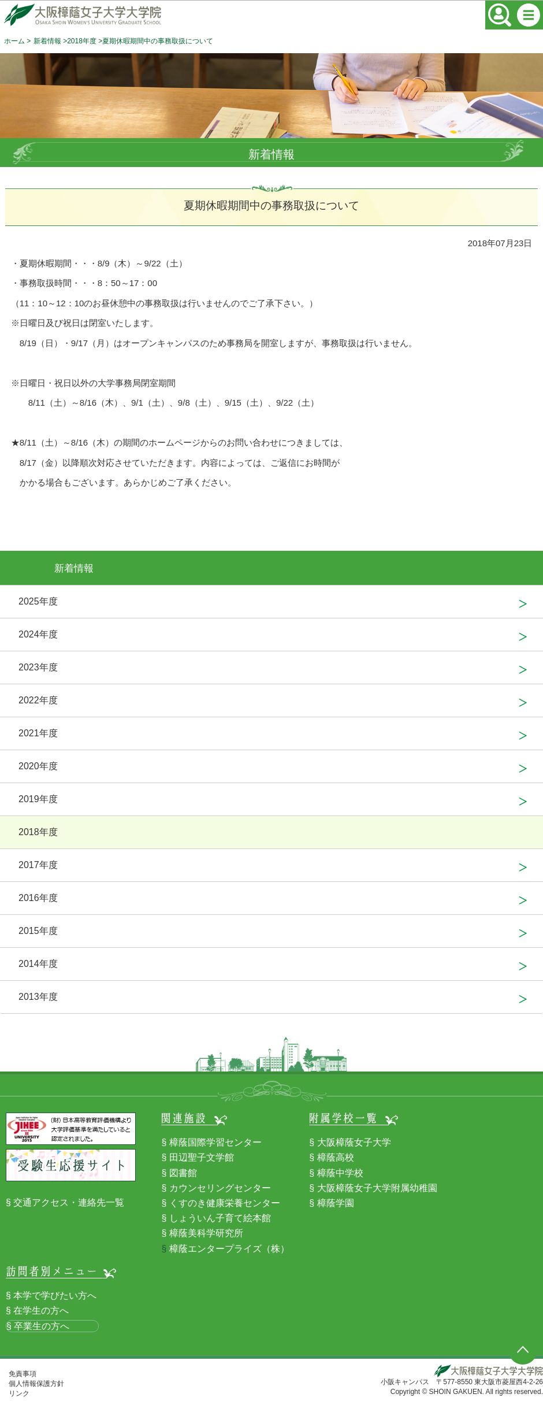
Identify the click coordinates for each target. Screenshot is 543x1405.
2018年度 (81, 41)
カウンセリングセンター (220, 1188)
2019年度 (38, 799)
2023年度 (38, 667)
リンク (19, 1393)
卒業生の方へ (41, 1326)
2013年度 (38, 997)
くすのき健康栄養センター (224, 1203)
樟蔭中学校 (340, 1173)
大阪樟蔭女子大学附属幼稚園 (377, 1188)
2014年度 (38, 964)
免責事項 (22, 1374)
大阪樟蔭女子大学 (354, 1142)
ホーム (14, 41)
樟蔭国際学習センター (215, 1142)
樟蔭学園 (335, 1203)
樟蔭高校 (335, 1157)
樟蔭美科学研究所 (206, 1233)
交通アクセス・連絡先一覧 (68, 1202)
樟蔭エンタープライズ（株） (229, 1249)
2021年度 (38, 733)
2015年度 (38, 931)
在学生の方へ (41, 1310)
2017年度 (38, 865)
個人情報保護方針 (36, 1384)
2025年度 (38, 601)
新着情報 (47, 41)
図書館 (183, 1173)
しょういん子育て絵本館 (220, 1218)
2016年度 (38, 898)
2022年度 (38, 700)
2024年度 (38, 634)
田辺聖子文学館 (201, 1157)
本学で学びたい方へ (54, 1295)
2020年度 (38, 766)
